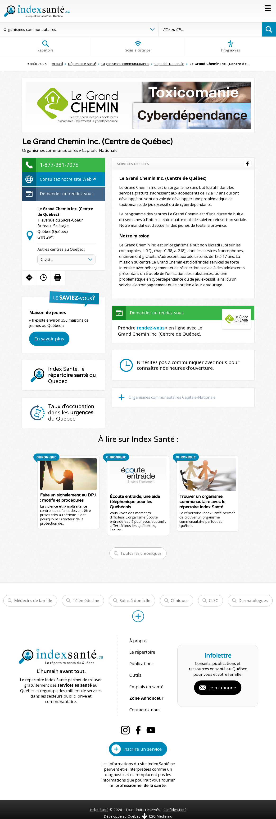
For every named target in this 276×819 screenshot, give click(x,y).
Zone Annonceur (146, 691)
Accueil (57, 63)
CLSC (213, 600)
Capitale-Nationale (169, 63)
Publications (141, 661)
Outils (135, 671)
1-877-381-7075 (59, 164)
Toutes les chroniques (141, 553)
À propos (137, 640)
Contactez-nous (143, 701)
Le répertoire (141, 650)
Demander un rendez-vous (67, 193)
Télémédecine (86, 600)
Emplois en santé (145, 681)
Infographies (230, 46)
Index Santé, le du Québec (72, 375)
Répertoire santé (82, 63)
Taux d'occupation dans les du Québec (71, 412)
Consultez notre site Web (68, 179)
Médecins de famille (33, 600)
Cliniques (179, 600)
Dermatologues (253, 600)
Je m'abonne (222, 683)
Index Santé (99, 800)
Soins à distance (137, 46)
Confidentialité (175, 800)
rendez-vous (151, 328)
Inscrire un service (142, 740)
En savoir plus (49, 339)
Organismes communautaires (125, 63)
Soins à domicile (135, 600)
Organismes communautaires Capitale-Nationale (172, 397)
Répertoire (45, 46)
